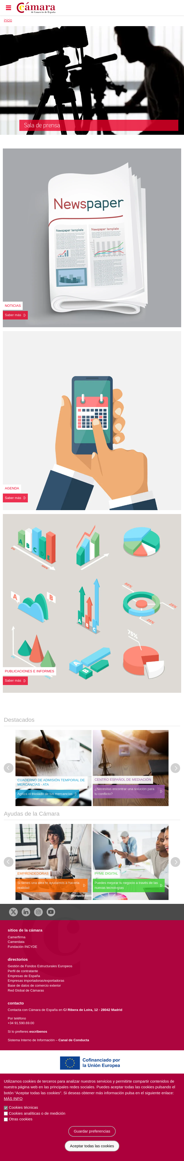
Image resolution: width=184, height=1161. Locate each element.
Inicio (8, 20)
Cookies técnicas (23, 1109)
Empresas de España (24, 976)
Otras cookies (20, 1121)
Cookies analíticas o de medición (37, 1115)
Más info (13, 1100)
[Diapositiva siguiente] (175, 768)
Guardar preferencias (92, 1133)
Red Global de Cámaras (26, 990)
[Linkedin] (26, 912)
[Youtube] (51, 912)
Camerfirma (16, 937)
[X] (13, 912)
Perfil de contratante (23, 971)
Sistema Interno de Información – (48, 1040)
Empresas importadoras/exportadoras (36, 981)
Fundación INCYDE (22, 947)
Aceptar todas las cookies (92, 1148)
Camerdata (16, 942)
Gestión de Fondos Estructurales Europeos (40, 966)
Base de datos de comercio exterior (34, 985)
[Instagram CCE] (38, 912)
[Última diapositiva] (9, 768)
